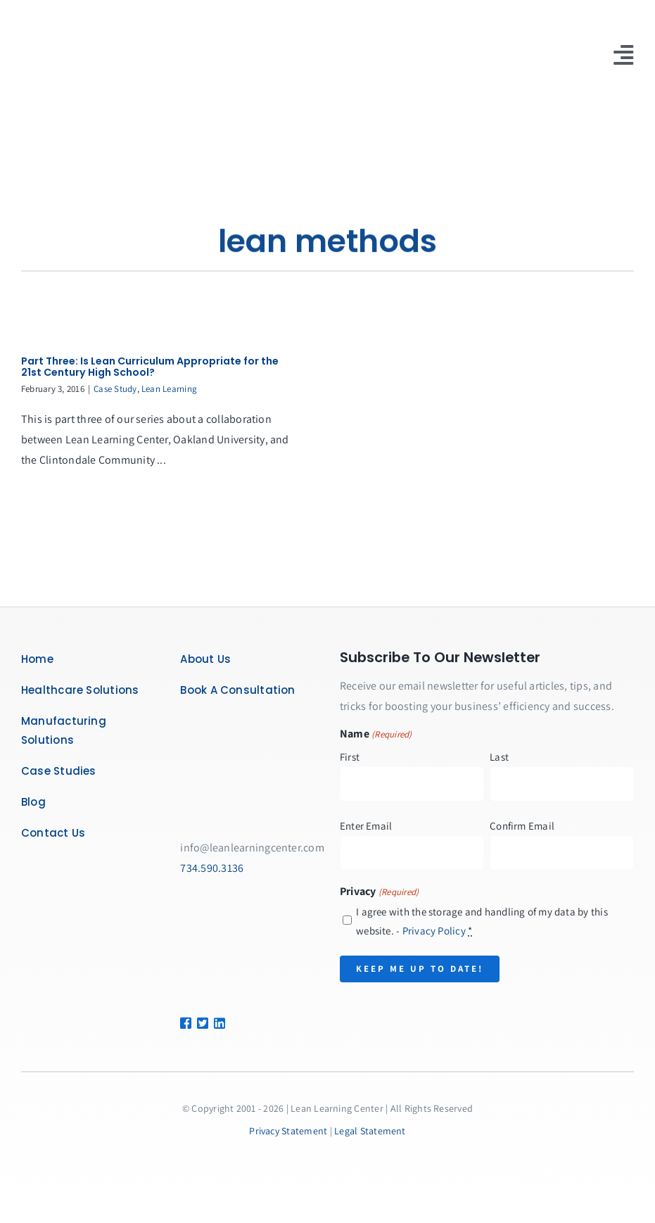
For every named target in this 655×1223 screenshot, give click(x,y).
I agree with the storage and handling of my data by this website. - (482, 921)
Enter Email (366, 825)
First (350, 756)
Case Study (115, 389)
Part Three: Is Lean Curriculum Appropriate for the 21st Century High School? (150, 366)
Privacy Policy (434, 930)
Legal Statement (370, 1130)
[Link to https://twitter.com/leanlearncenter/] (200, 1023)
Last (499, 756)
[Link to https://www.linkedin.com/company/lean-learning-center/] (232, 1023)
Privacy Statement (288, 1130)
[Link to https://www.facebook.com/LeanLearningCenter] (183, 1023)
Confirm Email (522, 825)
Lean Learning (169, 389)
